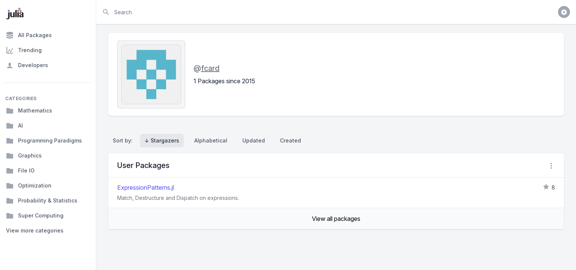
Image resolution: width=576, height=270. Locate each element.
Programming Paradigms (44, 140)
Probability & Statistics (41, 200)
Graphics (24, 155)
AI (14, 125)
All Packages (29, 35)
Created (290, 140)
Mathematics (29, 110)
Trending (24, 50)
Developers (27, 65)
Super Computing (34, 215)
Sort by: (124, 140)
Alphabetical (210, 140)
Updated (253, 140)
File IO (20, 170)
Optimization (28, 185)
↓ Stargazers (162, 140)
